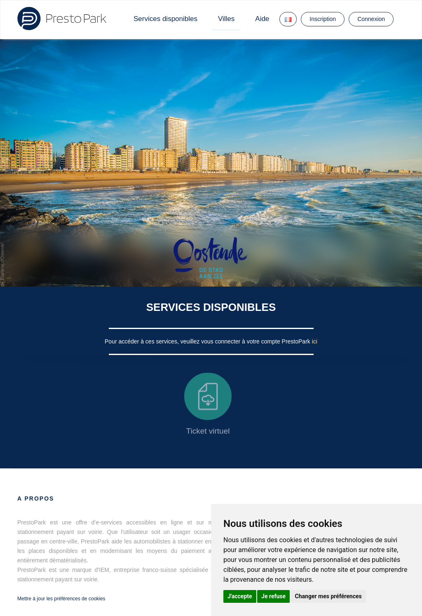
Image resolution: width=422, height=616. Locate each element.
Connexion (371, 19)
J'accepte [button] (239, 596)
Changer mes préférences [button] (328, 596)
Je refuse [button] (273, 596)
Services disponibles (165, 19)
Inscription (322, 19)
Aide (262, 19)
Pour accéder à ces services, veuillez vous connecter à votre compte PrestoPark (208, 341)
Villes (226, 19)
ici (314, 341)
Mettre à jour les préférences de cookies (61, 599)
